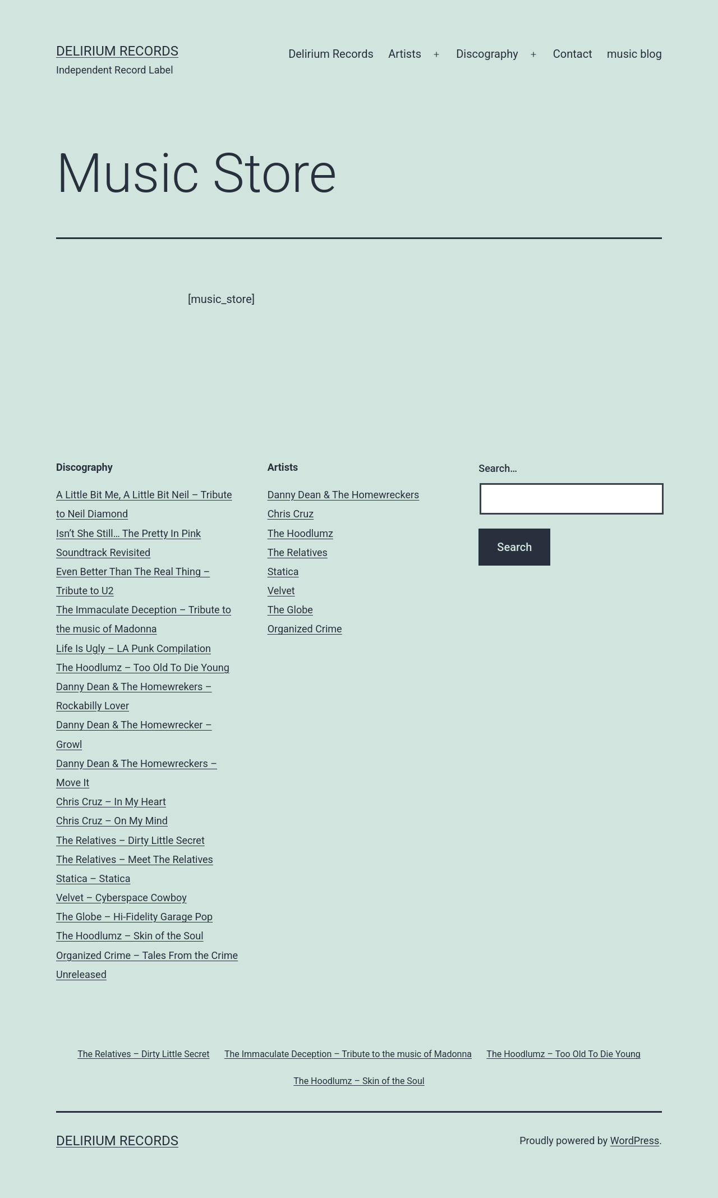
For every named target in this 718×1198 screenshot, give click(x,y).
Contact (572, 54)
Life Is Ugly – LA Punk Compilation (133, 648)
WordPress (634, 1140)
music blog (634, 54)
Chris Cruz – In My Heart (111, 801)
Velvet (281, 590)
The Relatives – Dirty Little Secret (130, 840)
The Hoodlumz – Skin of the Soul (130, 936)
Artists (404, 54)
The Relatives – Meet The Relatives (134, 859)
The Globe (290, 610)
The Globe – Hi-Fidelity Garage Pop (134, 916)
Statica (283, 571)
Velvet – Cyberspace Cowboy (121, 897)
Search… (497, 468)
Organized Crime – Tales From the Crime (147, 955)
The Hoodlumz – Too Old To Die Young (142, 667)
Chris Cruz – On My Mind (112, 821)
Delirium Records (117, 51)
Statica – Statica (93, 878)
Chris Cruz (291, 514)
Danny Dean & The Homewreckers (344, 495)
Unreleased (81, 974)
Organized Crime (305, 629)
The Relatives (298, 552)
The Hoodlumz (300, 533)
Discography (487, 54)
